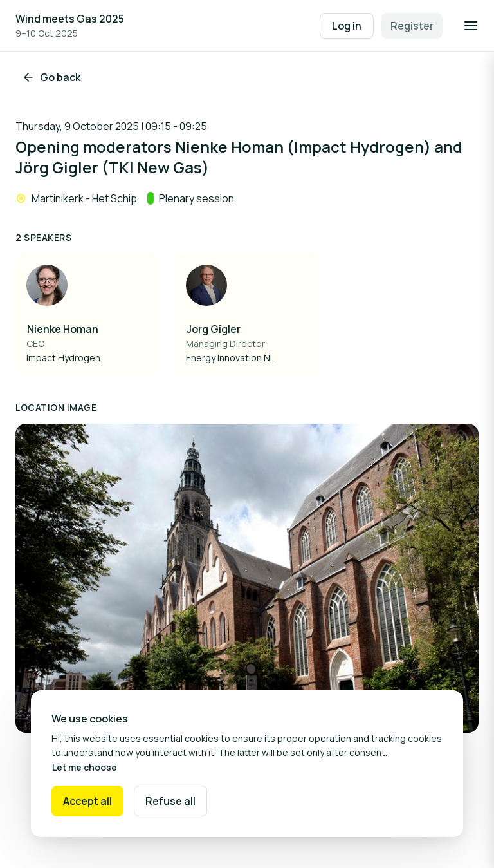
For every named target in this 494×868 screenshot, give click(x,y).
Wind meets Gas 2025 (69, 19)
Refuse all (170, 801)
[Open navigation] (471, 26)
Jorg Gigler (214, 329)
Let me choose (84, 767)
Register (412, 26)
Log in (346, 26)
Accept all (87, 801)
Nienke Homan (62, 329)
